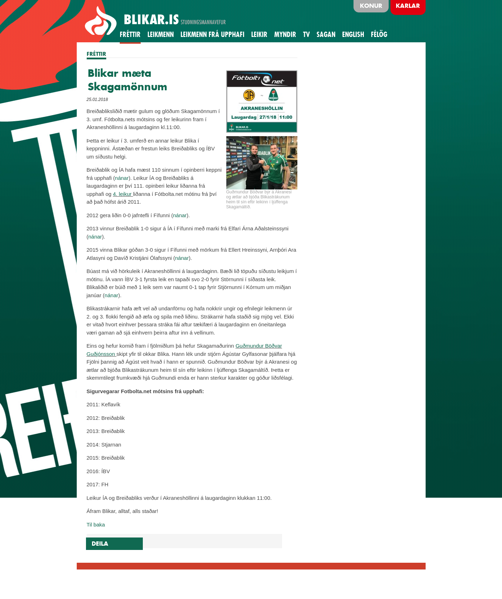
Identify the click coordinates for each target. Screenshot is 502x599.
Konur (371, 6)
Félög (379, 34)
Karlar (408, 6)
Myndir (285, 34)
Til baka (96, 525)
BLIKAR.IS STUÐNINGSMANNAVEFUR (156, 21)
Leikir (259, 34)
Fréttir (130, 34)
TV (306, 34)
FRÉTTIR (96, 53)
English (353, 34)
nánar (122, 178)
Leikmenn (160, 34)
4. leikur (123, 194)
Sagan (326, 34)
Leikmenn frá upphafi (212, 34)
